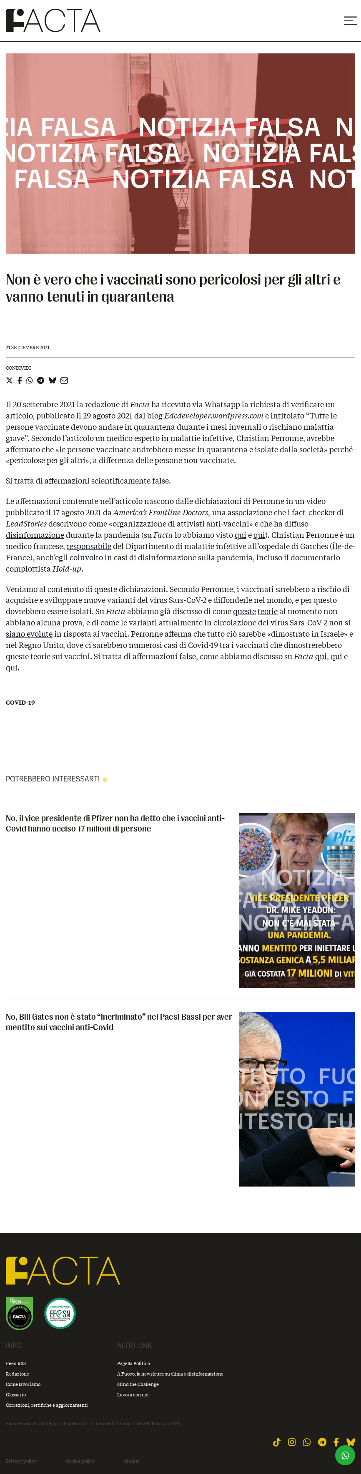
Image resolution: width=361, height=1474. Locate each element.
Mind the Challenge (138, 1384)
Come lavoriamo (23, 1384)
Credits (132, 1461)
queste (244, 611)
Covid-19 (20, 702)
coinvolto (86, 557)
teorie (268, 611)
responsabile (89, 546)
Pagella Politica (133, 1363)
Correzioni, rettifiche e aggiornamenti (47, 1404)
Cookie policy (80, 1461)
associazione (250, 512)
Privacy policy (21, 1461)
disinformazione (35, 535)
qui (240, 535)
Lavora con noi (133, 1394)
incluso (269, 557)
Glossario (16, 1394)
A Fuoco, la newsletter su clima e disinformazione (170, 1373)
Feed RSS (16, 1363)
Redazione (17, 1373)
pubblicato (55, 416)
